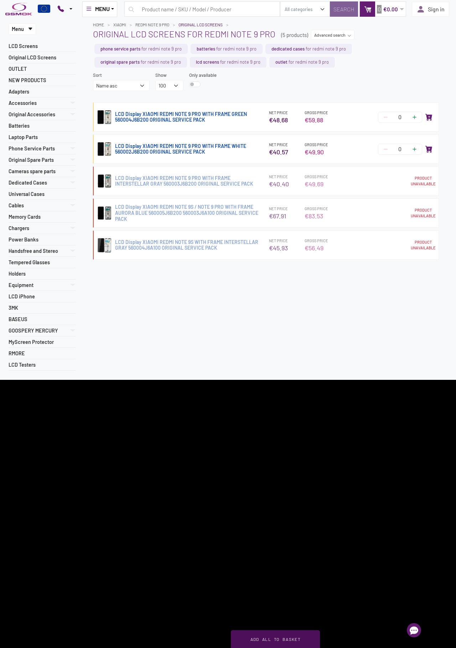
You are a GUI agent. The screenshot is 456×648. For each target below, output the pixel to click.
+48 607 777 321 (363, 507)
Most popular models (26, 481)
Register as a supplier (27, 473)
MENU (98, 8)
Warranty (15, 523)
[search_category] (305, 9)
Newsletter (17, 531)
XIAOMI (119, 24)
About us (15, 556)
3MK (13, 308)
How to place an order (28, 514)
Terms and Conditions (27, 489)
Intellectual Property (26, 548)
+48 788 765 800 (364, 524)
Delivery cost (19, 498)
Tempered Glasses (29, 262)
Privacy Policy (20, 539)
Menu (22, 29)
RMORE (17, 353)
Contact (14, 565)
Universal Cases (27, 194)
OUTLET (18, 69)
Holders (17, 274)
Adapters (19, 92)
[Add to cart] (429, 117)
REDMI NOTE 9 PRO (152, 24)
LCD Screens (23, 46)
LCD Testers (22, 365)
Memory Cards (25, 217)
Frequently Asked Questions (148, 481)
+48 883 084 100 (364, 532)
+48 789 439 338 (364, 516)
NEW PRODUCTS (27, 80)
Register (284, 431)
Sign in (430, 9)
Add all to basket (275, 639)
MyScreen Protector (31, 342)
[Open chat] (414, 630)
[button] (382, 9)
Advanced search (332, 34)
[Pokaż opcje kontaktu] (65, 9)
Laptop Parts (23, 137)
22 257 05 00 (367, 489)
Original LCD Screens (32, 57)
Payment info (19, 506)
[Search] (344, 9)
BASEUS (18, 319)
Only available (203, 75)
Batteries (19, 126)
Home (98, 24)
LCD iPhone (22, 296)
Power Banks (23, 240)
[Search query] (202, 9)
